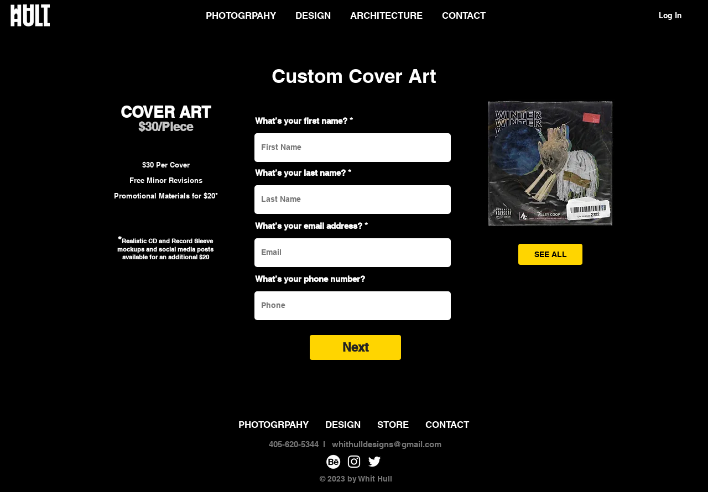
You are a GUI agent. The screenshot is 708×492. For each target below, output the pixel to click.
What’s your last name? (300, 173)
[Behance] (333, 461)
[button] (550, 163)
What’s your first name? (301, 121)
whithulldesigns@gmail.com (386, 444)
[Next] (355, 347)
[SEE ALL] (550, 254)
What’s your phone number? (310, 279)
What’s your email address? (308, 226)
